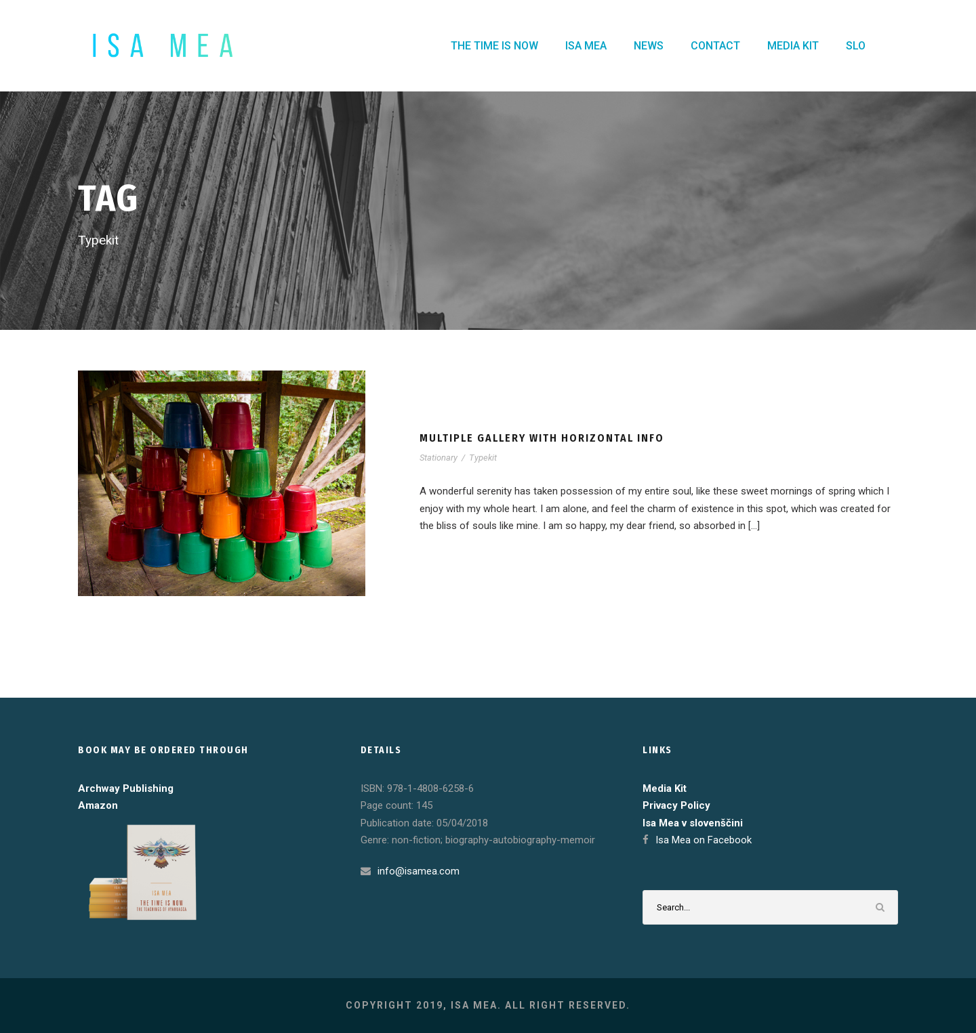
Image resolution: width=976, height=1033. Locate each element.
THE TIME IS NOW (494, 45)
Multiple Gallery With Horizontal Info (542, 437)
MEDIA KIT (793, 45)
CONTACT (715, 45)
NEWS (649, 45)
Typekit (483, 457)
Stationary (439, 457)
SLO (856, 45)
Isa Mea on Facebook (703, 840)
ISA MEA (586, 45)
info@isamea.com (419, 871)
